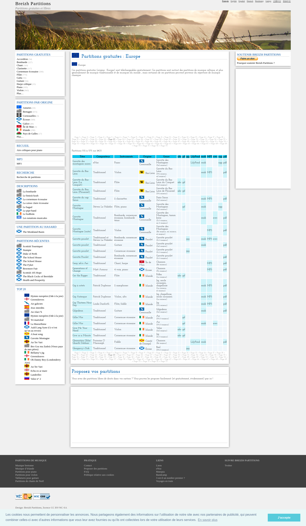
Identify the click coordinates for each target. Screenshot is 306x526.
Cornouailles (29, 115)
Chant (20, 65)
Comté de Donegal (145, 342)
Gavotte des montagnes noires (82, 162)
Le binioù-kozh (30, 195)
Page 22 (102, 139)
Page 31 (185, 139)
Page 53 (75, 144)
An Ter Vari (37, 342)
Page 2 (85, 137)
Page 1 (77, 137)
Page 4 (101, 137)
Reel (158, 347)
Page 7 (126, 137)
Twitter (228, 465)
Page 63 (168, 144)
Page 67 (205, 144)
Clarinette (22, 68)
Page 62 (158, 144)
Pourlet (148, 239)
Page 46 (167, 141)
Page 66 (195, 144)
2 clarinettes (120, 198)
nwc (215, 218)
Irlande (26, 129)
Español (241, 1)
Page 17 (211, 137)
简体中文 (287, 1)
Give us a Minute (82, 335)
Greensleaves (37, 356)
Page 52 (222, 141)
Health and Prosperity (34, 280)
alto (124, 296)
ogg (220, 156)
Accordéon (22, 59)
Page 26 (139, 139)
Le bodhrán (29, 213)
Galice (26, 123)
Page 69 (223, 144)
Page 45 (158, 141)
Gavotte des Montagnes (162, 161)
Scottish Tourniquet (33, 246)
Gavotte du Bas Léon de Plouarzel (165, 189)
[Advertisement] (150, 106)
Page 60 (140, 144)
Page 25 (130, 139)
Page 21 (93, 139)
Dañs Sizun (162, 197)
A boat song (37, 334)
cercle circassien (161, 281)
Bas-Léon (150, 173)
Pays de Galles (30, 133)
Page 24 (120, 139)
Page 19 (75, 139)
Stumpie (27, 250)
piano (124, 206)
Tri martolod (37, 319)
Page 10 (150, 137)
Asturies (27, 107)
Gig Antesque (80, 296)
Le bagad (27, 206)
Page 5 (109, 137)
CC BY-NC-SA (59, 507)
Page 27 (148, 139)
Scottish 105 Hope (32, 272)
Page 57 (112, 144)
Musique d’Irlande (24, 468)
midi (203, 162)
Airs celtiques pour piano (29, 150)
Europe (82, 65)
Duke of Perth (30, 253)
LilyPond (195, 162)
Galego (268, 1)
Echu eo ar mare (39, 370)
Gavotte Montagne (40, 338)
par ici (208, 378)
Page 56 (103, 144)
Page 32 (194, 139)
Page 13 (176, 137)
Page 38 (93, 141)
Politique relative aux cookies (99, 474)
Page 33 (203, 139)
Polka (159, 274)
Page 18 (220, 137)
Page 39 (102, 141)
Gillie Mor (78, 317)
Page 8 (134, 137)
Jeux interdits (37, 307)
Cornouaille (145, 164)
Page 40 (112, 141)
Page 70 (137, 146)
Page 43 (139, 141)
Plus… (20, 93)
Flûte (19, 74)
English (234, 1)
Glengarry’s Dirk (81, 348)
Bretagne (27, 111)
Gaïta (19, 77)
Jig (157, 280)
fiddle (124, 304)
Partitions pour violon (26, 474)
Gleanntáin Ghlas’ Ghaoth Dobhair (82, 341)
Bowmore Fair (30, 268)
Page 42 (130, 141)
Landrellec (36, 374)
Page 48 (185, 141)
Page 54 (84, 144)
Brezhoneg (259, 1)
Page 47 (176, 141)
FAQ (86, 471)
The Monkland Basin (33, 231)
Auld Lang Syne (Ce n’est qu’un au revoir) (40, 329)
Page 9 (142, 137)
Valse (159, 328)
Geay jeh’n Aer (80, 263)
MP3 (19, 163)
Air (158, 316)
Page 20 (84, 139)
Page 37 (84, 141)
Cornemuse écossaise (27, 71)
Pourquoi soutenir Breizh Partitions (255, 62)
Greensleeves (37, 299)
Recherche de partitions (29, 177)
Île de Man (28, 126)
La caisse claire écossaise (36, 203)
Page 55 (94, 144)
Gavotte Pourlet (81, 257)
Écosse (26, 119)
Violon (20, 90)
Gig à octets (79, 285)
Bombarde (22, 62)
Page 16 (202, 137)
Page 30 (176, 139)
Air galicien (37, 303)
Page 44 (148, 141)
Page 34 (213, 139)
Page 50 (204, 141)
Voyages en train (164, 481)
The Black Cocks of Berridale (38, 276)
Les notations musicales (35, 217)
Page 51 (213, 141)
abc (179, 182)
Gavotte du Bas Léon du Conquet (165, 181)
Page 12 (168, 137)
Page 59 (131, 144)
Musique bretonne (24, 465)
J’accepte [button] (284, 517)
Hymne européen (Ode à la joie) (47, 295)
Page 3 (93, 137)
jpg (187, 239)
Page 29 (167, 139)
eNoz (96, 162)
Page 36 (75, 141)
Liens (159, 465)
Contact (88, 465)
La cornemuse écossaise (35, 199)
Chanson (160, 262)
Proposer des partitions (95, 468)
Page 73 (164, 146)
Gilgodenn (78, 310)
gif (183, 182)
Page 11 (159, 137)
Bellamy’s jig (37, 352)
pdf (225, 162)
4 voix (117, 269)
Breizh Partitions (33, 3)
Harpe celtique (24, 84)
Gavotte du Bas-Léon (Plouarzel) (81, 190)
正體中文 (277, 1)
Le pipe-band (29, 210)
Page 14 (185, 137)
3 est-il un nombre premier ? (170, 477)
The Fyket (28, 264)
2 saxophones (121, 285)
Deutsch (250, 1)
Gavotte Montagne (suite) (82, 230)
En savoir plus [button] (208, 520)
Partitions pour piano (25, 471)
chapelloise (161, 285)
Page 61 (150, 144)
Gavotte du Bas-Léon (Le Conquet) (81, 182)
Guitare (20, 80)
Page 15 (194, 137)
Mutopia (160, 471)
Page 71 (146, 146)
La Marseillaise (38, 323)
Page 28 (158, 139)
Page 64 (177, 144)
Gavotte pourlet (81, 239)
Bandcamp (161, 474)
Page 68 (214, 144)
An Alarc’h (36, 311)
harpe (125, 263)
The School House (32, 257)
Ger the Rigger (80, 275)
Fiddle (117, 342)
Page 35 (222, 139)
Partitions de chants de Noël (29, 481)
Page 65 (186, 144)
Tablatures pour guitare (27, 477)
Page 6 (118, 137)
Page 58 (121, 144)
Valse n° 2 (36, 378)
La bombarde (29, 191)
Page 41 (121, 141)
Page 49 (194, 141)
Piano (19, 87)
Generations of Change (80, 269)
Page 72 (155, 146)
